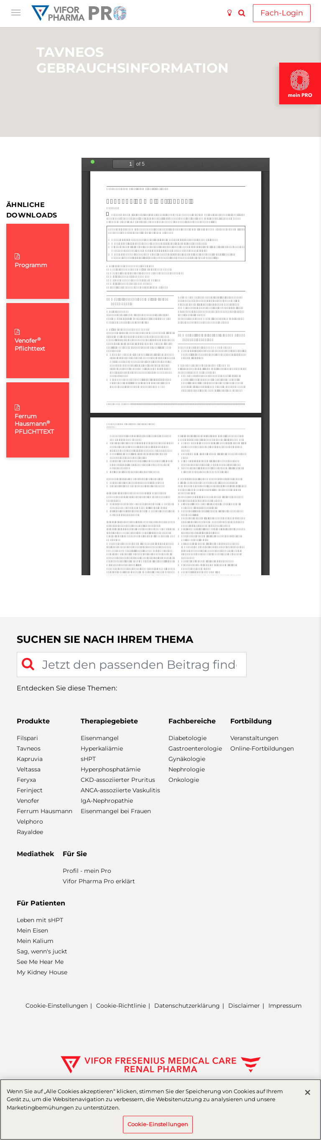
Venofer (28, 800)
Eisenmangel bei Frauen (116, 811)
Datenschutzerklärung (187, 1005)
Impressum (285, 1005)
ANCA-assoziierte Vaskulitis (120, 790)
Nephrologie (186, 769)
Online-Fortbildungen (262, 748)
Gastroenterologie (195, 748)
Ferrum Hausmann (44, 811)
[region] (160, 1109)
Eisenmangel (100, 738)
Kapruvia (30, 759)
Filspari (27, 738)
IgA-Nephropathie (107, 800)
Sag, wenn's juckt (42, 951)
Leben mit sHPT (40, 920)
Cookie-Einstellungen (56, 1005)
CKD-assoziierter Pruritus (118, 780)
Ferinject (30, 790)
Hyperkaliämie (102, 748)
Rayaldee (30, 832)
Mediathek (35, 854)
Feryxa (26, 780)
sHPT (88, 759)
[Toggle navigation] (15, 11)
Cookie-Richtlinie (121, 1005)
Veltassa (29, 769)
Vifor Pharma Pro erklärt (99, 881)
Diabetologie (187, 738)
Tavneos (29, 748)
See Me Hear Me (40, 962)
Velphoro (30, 821)
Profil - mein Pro (87, 871)
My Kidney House (42, 972)
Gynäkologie (186, 759)
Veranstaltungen (254, 738)
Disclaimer (244, 1005)
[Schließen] (307, 1092)
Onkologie (183, 780)
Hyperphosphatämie (110, 769)
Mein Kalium (35, 941)
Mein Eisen (32, 930)
